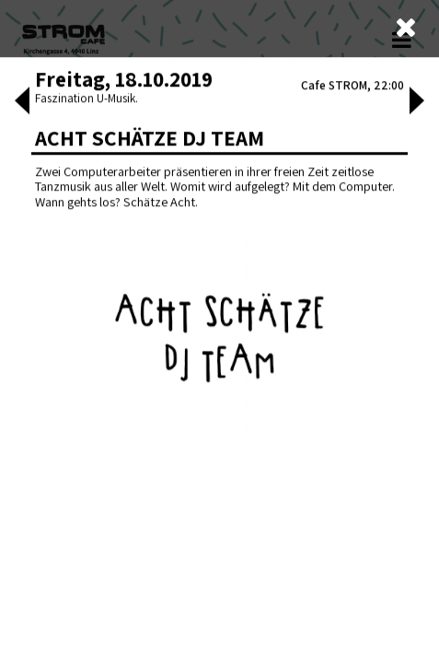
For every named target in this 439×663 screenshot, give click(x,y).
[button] (19, 530)
